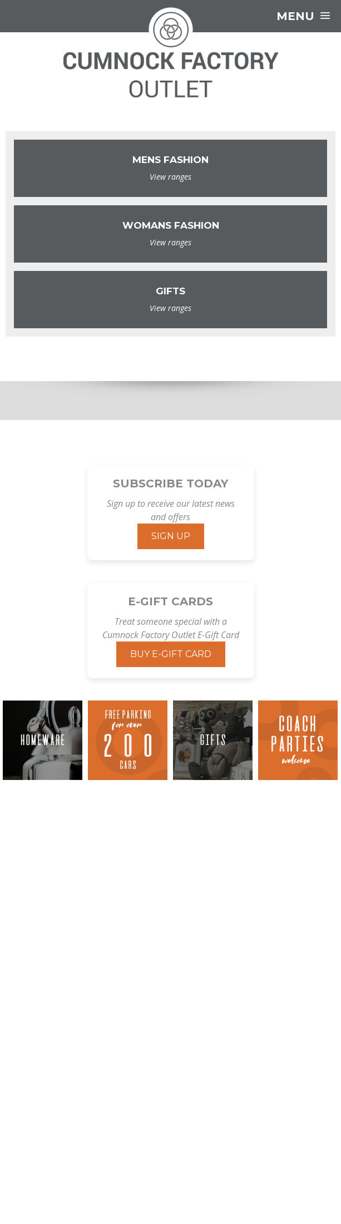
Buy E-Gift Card (170, 654)
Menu (303, 16)
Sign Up (170, 536)
